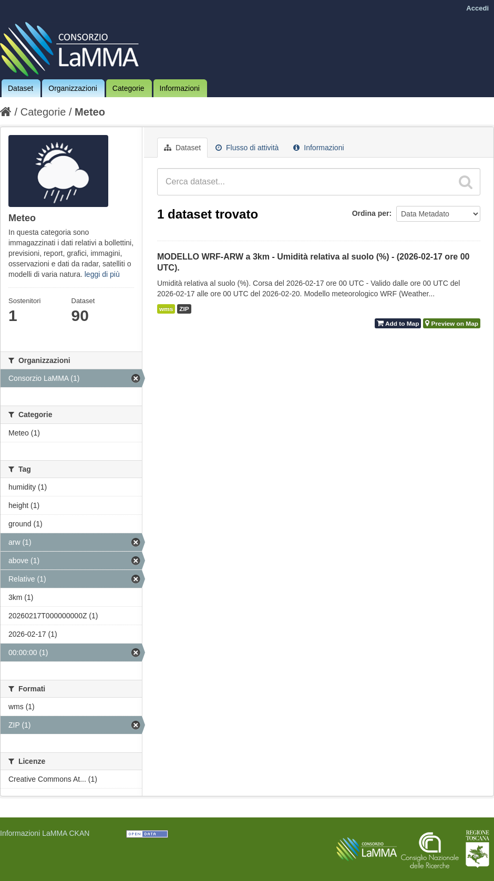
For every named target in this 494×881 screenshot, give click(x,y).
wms (166, 309)
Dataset (20, 88)
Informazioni (180, 88)
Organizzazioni (72, 88)
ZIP (184, 309)
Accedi (477, 8)
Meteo (90, 112)
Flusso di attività (247, 147)
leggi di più (102, 274)
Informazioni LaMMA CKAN (44, 833)
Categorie (128, 88)
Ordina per (370, 213)
